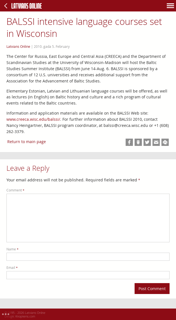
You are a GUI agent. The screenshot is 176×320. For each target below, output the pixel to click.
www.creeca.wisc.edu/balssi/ (33, 119)
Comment (15, 190)
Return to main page (26, 141)
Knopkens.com (25, 316)
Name (12, 249)
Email (12, 267)
